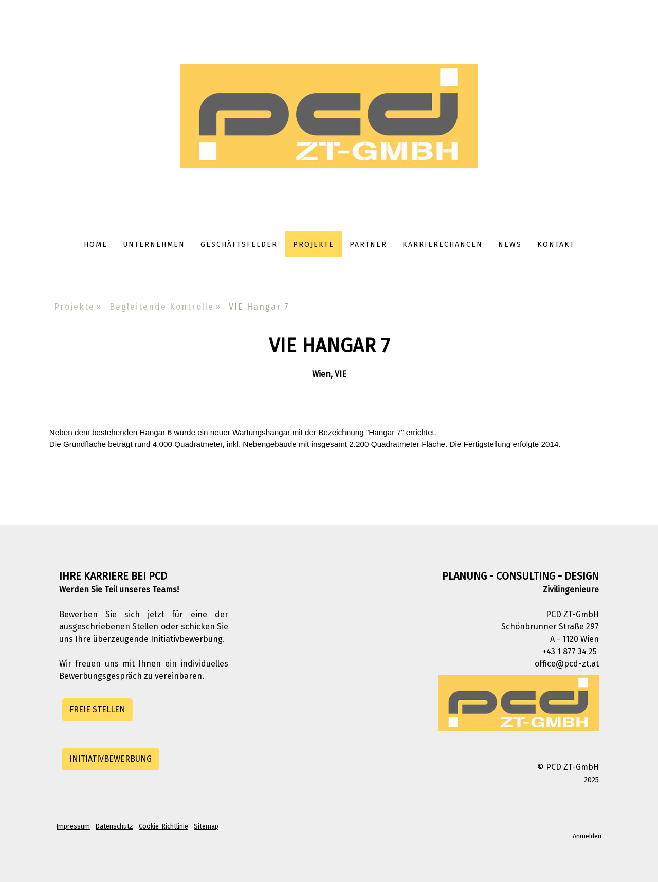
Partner (368, 244)
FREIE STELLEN (97, 709)
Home (95, 244)
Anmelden (587, 836)
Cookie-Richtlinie (163, 826)
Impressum (73, 826)
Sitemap (206, 826)
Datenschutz (114, 826)
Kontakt (556, 244)
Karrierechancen (443, 244)
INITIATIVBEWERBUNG (110, 759)
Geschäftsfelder (239, 244)
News (510, 244)
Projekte (313, 244)
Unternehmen (154, 244)
